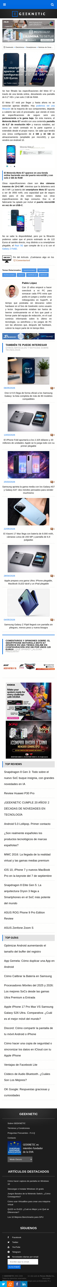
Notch (21, 275)
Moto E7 (43, 275)
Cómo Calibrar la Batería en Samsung (28, 976)
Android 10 (32, 275)
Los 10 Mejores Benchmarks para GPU (25, 1217)
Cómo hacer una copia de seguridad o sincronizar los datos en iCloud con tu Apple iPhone (28, 1049)
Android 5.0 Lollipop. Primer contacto (27, 823)
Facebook (14, 1237)
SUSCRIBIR (14, 1267)
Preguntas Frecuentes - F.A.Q (21, 1133)
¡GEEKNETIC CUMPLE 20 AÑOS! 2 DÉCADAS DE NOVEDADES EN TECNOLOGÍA (26, 808)
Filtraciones (9, 275)
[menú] (5, 5)
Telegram (14, 1252)
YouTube (14, 1247)
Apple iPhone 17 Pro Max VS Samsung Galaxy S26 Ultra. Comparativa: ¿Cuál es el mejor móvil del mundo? (28, 1012)
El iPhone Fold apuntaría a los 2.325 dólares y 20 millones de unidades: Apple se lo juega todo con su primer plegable (28, 443)
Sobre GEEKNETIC (17, 1123)
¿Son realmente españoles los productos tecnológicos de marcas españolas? (25, 839)
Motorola (43, 270)
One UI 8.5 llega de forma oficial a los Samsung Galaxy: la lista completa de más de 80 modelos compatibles (29, 396)
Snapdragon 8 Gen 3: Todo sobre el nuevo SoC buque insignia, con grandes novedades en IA (29, 778)
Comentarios (22, 260)
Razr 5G (19, 245)
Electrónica (20, 47)
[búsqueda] (52, 5)
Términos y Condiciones (19, 1128)
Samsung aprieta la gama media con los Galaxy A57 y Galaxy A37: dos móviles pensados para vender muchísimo (28, 490)
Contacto (12, 1138)
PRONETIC (6, 1281)
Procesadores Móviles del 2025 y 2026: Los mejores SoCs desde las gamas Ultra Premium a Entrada (29, 991)
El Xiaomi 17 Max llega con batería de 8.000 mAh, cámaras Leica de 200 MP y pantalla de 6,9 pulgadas (28, 536)
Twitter (13, 1242)
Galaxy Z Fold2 (9, 249)
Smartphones (31, 47)
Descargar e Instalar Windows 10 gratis (26, 1189)
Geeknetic (9, 47)
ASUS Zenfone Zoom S (18, 927)
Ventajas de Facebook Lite (20, 1064)
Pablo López (12, 83)
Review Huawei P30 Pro (19, 793)
